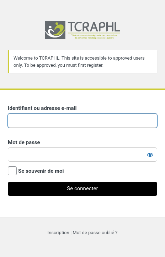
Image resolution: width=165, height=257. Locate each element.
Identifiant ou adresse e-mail (42, 108)
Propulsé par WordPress (82, 36)
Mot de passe (24, 142)
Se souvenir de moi (41, 171)
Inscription (58, 232)
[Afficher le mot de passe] (150, 154)
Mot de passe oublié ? (95, 232)
